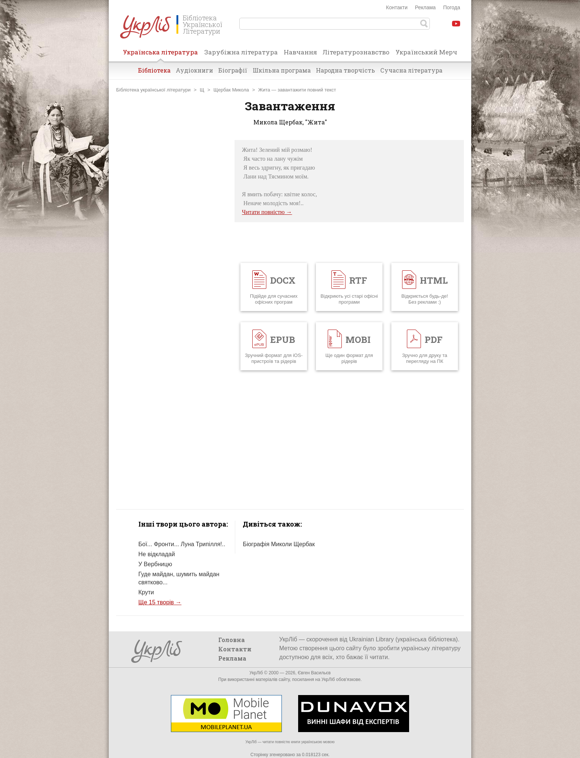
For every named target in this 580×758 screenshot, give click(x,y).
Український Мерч (426, 52)
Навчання (300, 52)
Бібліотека (154, 70)
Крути (146, 592)
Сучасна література (411, 70)
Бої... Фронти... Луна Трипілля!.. (181, 544)
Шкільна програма (282, 70)
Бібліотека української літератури (153, 90)
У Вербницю (155, 564)
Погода (451, 7)
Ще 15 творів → (160, 602)
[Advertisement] (171, 251)
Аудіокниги (194, 70)
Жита (264, 90)
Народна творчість (345, 70)
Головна (231, 640)
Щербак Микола (231, 90)
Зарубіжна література (241, 52)
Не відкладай (156, 554)
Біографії (232, 70)
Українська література (160, 54)
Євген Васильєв (314, 672)
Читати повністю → (267, 212)
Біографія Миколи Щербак (279, 544)
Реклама (425, 7)
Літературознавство (356, 52)
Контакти (397, 7)
